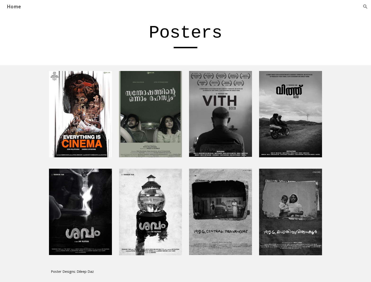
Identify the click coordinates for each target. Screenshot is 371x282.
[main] (185, 35)
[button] (365, 6)
